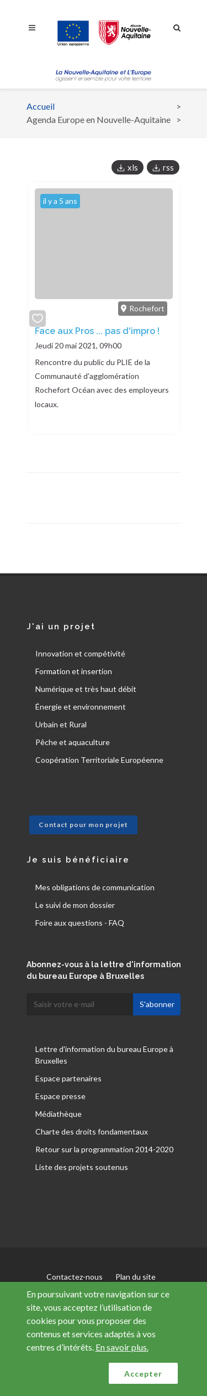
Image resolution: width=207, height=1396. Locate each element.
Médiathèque (58, 1113)
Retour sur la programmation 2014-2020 (104, 1149)
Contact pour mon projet (83, 824)
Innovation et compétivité (80, 653)
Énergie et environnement (80, 706)
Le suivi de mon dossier (75, 905)
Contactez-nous (74, 1276)
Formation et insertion (73, 671)
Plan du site (135, 1276)
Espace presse (60, 1096)
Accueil (40, 106)
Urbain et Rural (61, 724)
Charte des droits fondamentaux (91, 1131)
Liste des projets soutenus (81, 1167)
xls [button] (133, 167)
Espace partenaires (68, 1078)
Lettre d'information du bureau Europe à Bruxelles (104, 1054)
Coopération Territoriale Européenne (99, 759)
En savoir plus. (121, 1347)
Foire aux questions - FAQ (79, 922)
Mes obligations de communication (95, 887)
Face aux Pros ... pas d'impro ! (97, 331)
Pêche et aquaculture (72, 742)
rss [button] (168, 167)
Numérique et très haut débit (85, 689)
